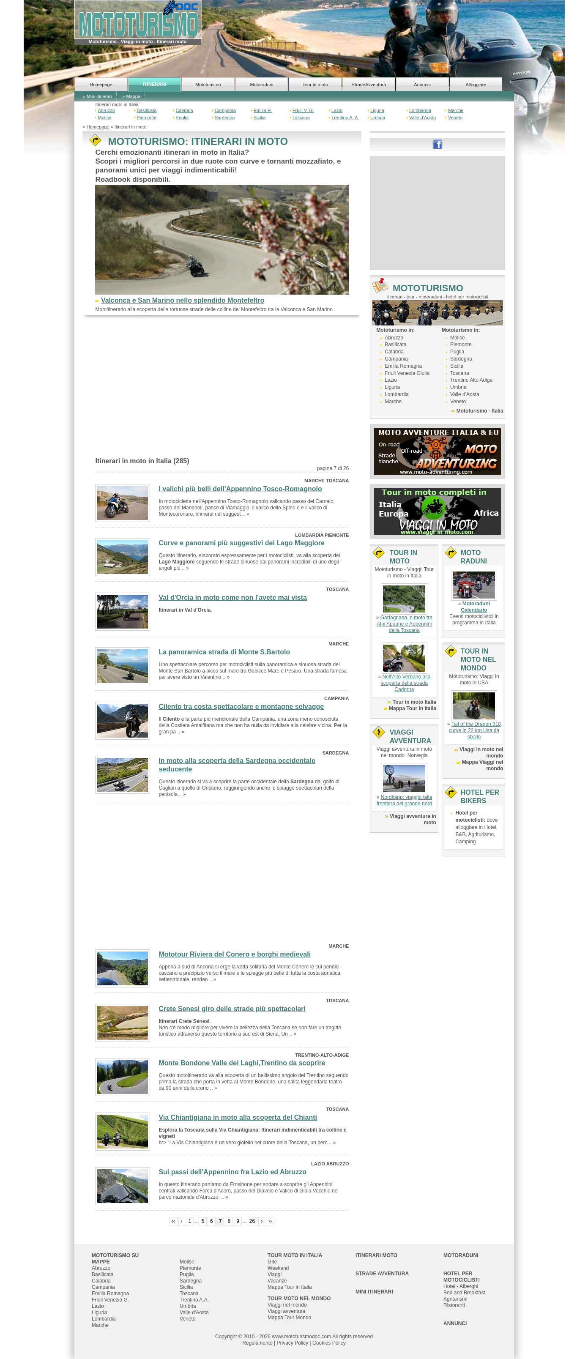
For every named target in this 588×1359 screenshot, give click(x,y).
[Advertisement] (221, 389)
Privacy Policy (293, 1343)
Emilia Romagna (403, 366)
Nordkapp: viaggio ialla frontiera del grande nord (404, 800)
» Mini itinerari (97, 96)
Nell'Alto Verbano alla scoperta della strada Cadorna (406, 683)
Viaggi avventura (286, 1311)
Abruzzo (106, 110)
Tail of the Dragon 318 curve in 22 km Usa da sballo (475, 730)
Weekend (278, 1268)
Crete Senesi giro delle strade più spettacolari (232, 1008)
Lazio (336, 110)
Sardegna (225, 117)
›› (270, 1221)
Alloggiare (475, 84)
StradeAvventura (369, 84)
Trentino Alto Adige (471, 380)
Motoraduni (261, 84)
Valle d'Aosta (422, 117)
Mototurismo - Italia (480, 411)
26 (252, 1221)
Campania (225, 110)
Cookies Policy (329, 1343)
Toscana (301, 117)
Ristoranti (454, 1305)
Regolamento (257, 1343)
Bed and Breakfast (464, 1293)
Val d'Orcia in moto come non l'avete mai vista (233, 597)
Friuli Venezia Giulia (407, 373)
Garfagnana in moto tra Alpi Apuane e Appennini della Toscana (404, 624)
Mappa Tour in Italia (412, 708)
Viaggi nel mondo (287, 1305)
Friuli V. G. (303, 110)
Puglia (182, 117)
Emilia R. (263, 110)
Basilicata (147, 110)
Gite (272, 1262)
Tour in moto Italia (414, 702)
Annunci (422, 84)
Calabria (184, 110)
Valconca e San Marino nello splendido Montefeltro (182, 300)
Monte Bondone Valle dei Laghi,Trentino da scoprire (242, 1062)
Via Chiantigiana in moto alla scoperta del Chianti (238, 1117)
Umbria (377, 117)
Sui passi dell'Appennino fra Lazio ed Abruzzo (232, 1172)
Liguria (377, 110)
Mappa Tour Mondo (289, 1318)
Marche (456, 110)
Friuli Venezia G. (110, 1300)
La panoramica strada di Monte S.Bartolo (224, 652)
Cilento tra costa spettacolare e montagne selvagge (241, 706)
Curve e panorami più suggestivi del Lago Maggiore (242, 543)
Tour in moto (315, 84)
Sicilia (260, 117)
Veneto (455, 117)
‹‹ (173, 1221)
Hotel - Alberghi (460, 1286)
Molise (104, 117)
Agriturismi (455, 1299)
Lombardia (420, 110)
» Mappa (131, 96)
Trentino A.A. (194, 1300)
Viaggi (275, 1274)
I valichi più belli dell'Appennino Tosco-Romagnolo (240, 488)
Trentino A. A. (345, 117)
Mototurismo (208, 84)
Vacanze (277, 1281)
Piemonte (146, 117)
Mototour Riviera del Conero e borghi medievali (235, 954)
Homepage (101, 84)
